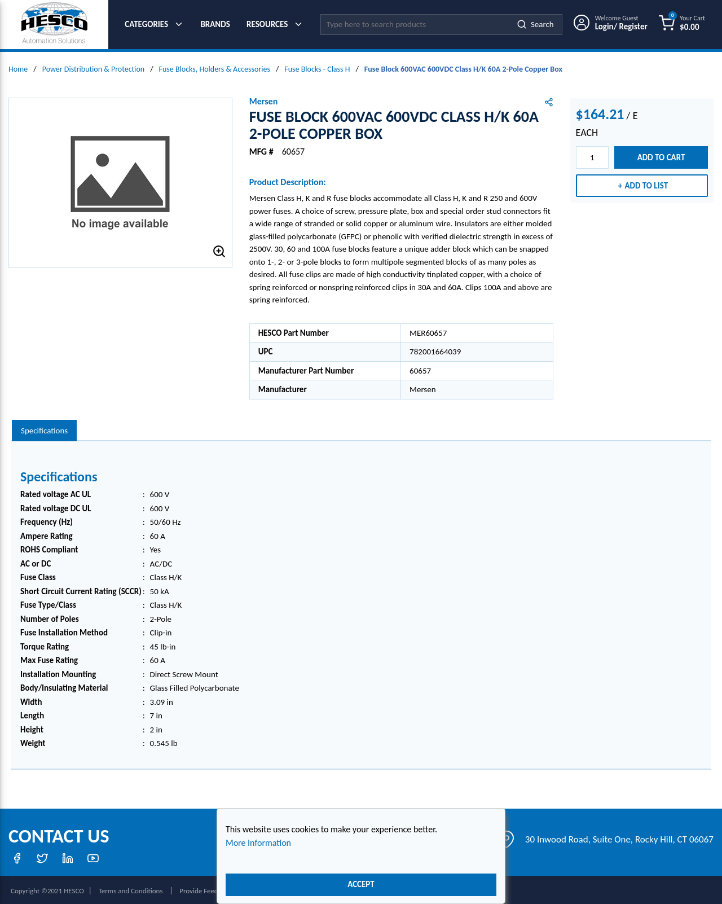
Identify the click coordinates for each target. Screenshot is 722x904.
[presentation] (44, 428)
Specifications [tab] (44, 428)
